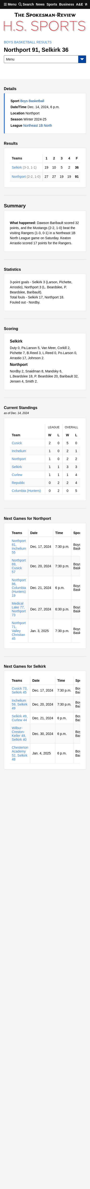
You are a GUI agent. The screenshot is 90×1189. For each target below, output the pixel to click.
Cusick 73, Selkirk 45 (19, 690)
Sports (52, 4)
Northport (19, 176)
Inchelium (19, 451)
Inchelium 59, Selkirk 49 (19, 704)
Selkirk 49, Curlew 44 (19, 718)
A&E (79, 4)
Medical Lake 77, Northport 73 (19, 609)
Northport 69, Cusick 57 (19, 566)
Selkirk (17, 167)
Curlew (17, 475)
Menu (10, 4)
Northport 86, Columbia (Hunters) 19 (19, 587)
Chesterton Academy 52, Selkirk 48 (20, 753)
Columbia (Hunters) (26, 491)
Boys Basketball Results (28, 42)
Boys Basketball (32, 101)
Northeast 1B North (37, 125)
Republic (18, 483)
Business (66, 4)
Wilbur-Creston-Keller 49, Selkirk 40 (19, 733)
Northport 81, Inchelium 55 (19, 546)
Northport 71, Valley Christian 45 (19, 630)
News (40, 4)
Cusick (17, 443)
